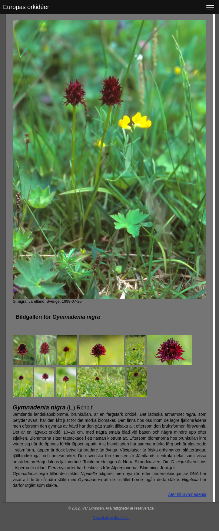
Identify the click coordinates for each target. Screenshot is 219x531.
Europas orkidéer (26, 7)
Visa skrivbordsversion (111, 518)
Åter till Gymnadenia (187, 494)
